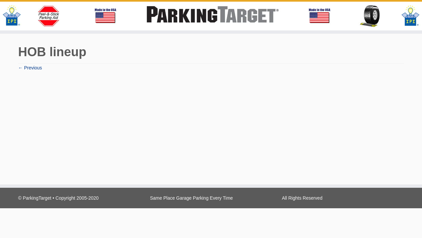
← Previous (30, 67)
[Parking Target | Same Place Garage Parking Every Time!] (211, 16)
